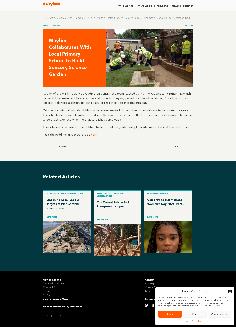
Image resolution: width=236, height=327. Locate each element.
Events (99, 17)
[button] (229, 291)
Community (65, 17)
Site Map (150, 283)
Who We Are (125, 6)
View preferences (220, 314)
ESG (90, 17)
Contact (188, 6)
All (44, 17)
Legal (200, 321)
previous (57, 146)
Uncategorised (182, 17)
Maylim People (133, 17)
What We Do (145, 6)
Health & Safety (114, 17)
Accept (170, 314)
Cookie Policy (191, 321)
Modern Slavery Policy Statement (62, 306)
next (181, 146)
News (175, 6)
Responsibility (163, 17)
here (94, 134)
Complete (80, 17)
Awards (52, 17)
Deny (194, 314)
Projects (162, 6)
